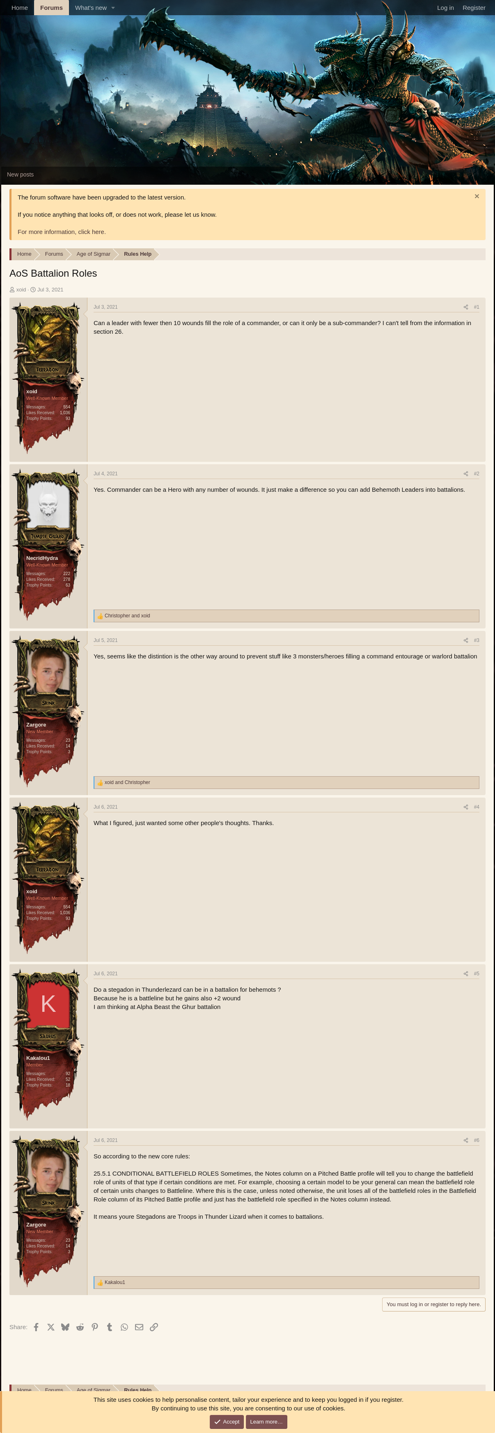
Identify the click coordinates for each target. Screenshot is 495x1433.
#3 (476, 640)
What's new (91, 7)
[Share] (466, 307)
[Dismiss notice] (475, 197)
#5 (476, 974)
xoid (21, 290)
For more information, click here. (62, 231)
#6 (476, 1140)
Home (19, 7)
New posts (20, 174)
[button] (113, 7)
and (127, 616)
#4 (476, 807)
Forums (51, 7)
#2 (476, 474)
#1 (476, 307)
